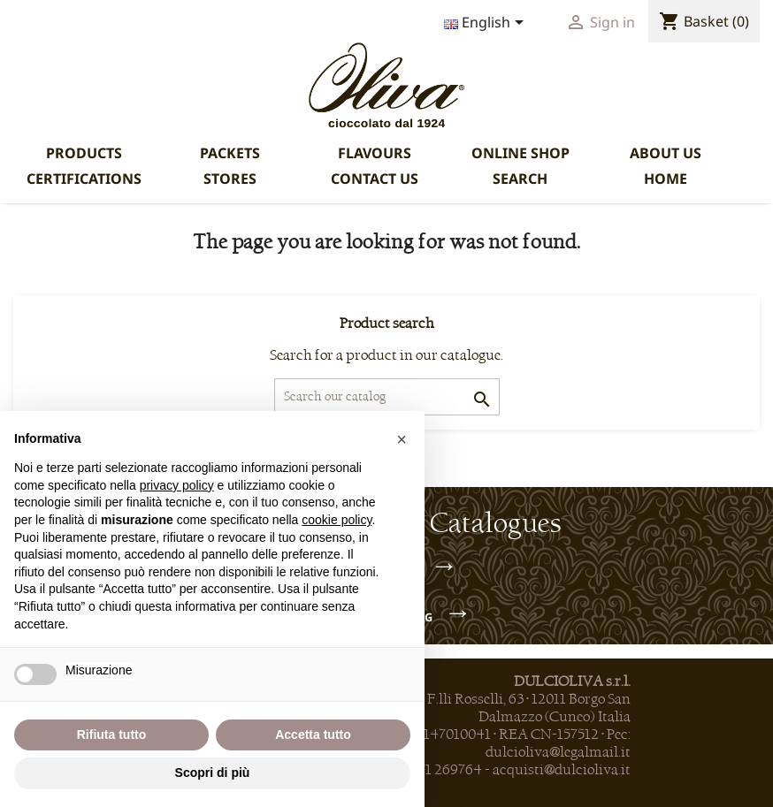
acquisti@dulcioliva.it (562, 770)
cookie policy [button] (336, 520)
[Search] (387, 396)
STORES (229, 178)
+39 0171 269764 (430, 770)
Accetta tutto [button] (313, 734)
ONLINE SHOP (520, 153)
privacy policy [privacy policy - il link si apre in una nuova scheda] (177, 485)
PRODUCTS (84, 153)
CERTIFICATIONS (84, 178)
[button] (401, 439)
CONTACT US (374, 178)
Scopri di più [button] (212, 772)
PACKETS (230, 153)
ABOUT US (665, 153)
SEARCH (520, 178)
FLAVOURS (374, 153)
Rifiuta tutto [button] (112, 734)
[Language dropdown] (487, 23)
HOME (665, 178)
